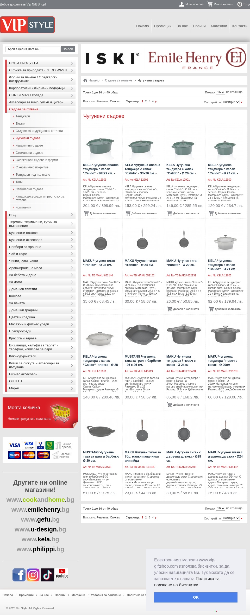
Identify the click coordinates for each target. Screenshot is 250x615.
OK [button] (196, 597)
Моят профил (194, 4)
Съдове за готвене (118, 80)
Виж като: (89, 101)
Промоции (163, 26)
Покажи (210, 92)
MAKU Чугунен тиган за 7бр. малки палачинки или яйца (143, 456)
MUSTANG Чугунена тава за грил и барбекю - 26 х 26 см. (143, 361)
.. (40, 499)
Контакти (239, 26)
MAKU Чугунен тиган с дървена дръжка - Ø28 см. (183, 456)
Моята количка (223, 4)
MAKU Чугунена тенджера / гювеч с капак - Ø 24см (181, 361)
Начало (142, 26)
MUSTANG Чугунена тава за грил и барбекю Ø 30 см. (101, 456)
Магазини (219, 26)
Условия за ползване (106, 595)
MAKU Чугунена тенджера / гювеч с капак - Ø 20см (222, 361)
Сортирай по (212, 102)
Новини (199, 26)
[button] (201, 585)
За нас (182, 26)
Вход (246, 4)
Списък (115, 101)
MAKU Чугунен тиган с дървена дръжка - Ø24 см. (225, 456)
